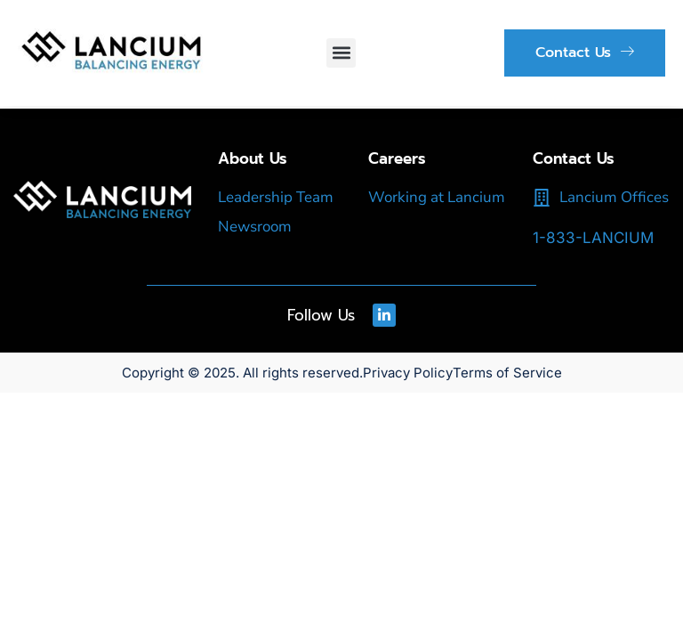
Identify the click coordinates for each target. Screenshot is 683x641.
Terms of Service (507, 372)
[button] (341, 53)
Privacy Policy (408, 372)
